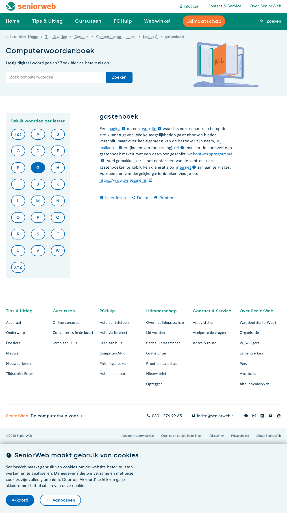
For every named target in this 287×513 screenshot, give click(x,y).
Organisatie (249, 333)
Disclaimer (217, 435)
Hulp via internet (114, 333)
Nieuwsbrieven (18, 363)
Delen (142, 198)
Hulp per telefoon (114, 322)
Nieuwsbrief (156, 374)
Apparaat (13, 322)
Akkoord (20, 500)
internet (183, 167)
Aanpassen (63, 500)
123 (18, 134)
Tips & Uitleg (56, 37)
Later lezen (115, 198)
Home (33, 37)
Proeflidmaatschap (161, 363)
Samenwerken (251, 353)
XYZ (18, 267)
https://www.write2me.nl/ (124, 180)
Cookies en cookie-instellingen (181, 435)
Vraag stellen (203, 322)
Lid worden (155, 333)
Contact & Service (224, 6)
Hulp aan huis (111, 343)
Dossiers (81, 37)
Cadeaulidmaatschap (163, 343)
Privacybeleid (240, 435)
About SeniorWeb (254, 384)
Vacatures (248, 374)
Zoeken (273, 21)
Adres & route (204, 343)
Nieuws (12, 353)
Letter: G (150, 37)
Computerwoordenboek (116, 37)
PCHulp (107, 311)
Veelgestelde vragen (209, 333)
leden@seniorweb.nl (216, 416)
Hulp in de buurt (113, 374)
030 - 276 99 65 (167, 416)
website (149, 129)
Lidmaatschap (161, 311)
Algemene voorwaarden (138, 435)
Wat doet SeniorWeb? (258, 322)
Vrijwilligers (249, 343)
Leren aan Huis (65, 343)
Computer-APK (112, 353)
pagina (115, 129)
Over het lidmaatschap (165, 322)
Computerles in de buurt (73, 333)
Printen (166, 198)
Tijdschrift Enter (19, 374)
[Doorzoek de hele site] (56, 77)
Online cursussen (67, 322)
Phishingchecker (113, 363)
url (176, 148)
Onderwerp (15, 333)
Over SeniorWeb (265, 6)
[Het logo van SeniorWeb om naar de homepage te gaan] (31, 6)
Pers (243, 363)
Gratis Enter (156, 353)
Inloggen (188, 6)
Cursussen (64, 311)
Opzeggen (154, 384)
